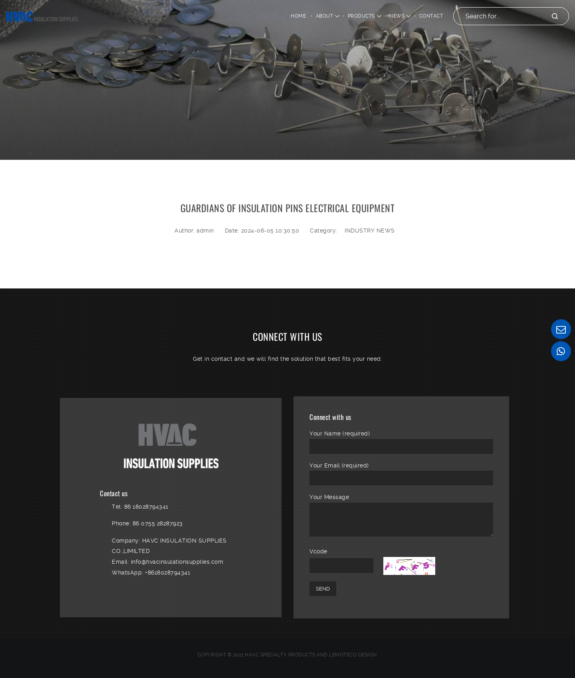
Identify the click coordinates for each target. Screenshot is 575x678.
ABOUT (324, 16)
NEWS (396, 16)
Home (298, 16)
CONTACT (431, 16)
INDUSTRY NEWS (370, 230)
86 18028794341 (146, 506)
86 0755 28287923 (158, 523)
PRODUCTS (361, 16)
